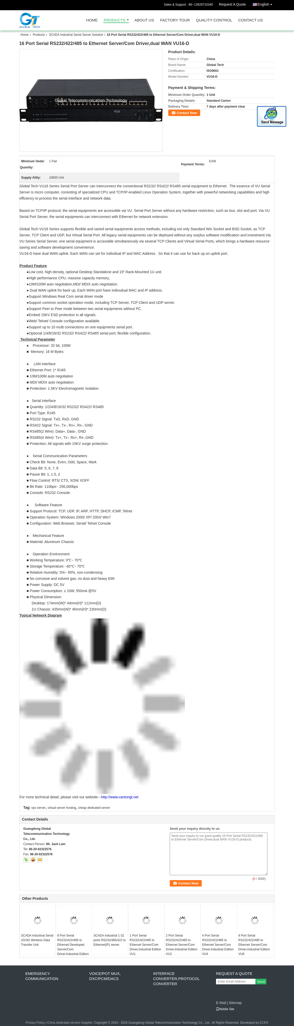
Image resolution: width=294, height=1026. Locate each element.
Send (261, 982)
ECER (264, 1022)
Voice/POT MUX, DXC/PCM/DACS (105, 976)
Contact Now (187, 113)
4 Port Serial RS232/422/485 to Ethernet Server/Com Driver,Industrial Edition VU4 (218, 945)
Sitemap (235, 1003)
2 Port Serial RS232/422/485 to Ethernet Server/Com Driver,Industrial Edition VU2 (181, 945)
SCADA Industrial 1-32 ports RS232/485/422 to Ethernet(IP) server (109, 940)
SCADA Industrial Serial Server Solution (76, 35)
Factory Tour (175, 20)
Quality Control (214, 20)
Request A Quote (232, 4)
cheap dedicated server (94, 808)
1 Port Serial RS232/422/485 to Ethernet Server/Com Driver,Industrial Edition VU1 (145, 945)
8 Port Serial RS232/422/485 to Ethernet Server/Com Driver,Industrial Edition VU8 (254, 945)
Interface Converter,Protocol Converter (176, 978)
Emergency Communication (41, 976)
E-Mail (221, 1003)
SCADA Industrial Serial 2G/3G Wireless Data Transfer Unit (37, 940)
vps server (38, 808)
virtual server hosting (62, 808)
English (266, 3)
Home (92, 20)
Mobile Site (225, 1009)
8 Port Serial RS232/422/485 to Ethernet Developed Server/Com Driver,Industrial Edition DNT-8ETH (73, 947)
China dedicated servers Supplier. (70, 1022)
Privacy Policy (35, 1022)
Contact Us (250, 20)
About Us (144, 20)
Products (114, 20)
